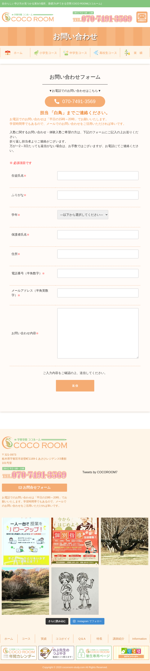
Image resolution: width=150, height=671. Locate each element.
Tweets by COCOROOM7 (99, 472)
